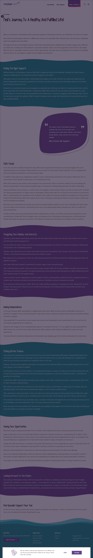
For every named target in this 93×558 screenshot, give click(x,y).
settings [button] (29, 554)
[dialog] (46, 279)
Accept (76, 553)
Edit (65, 553)
